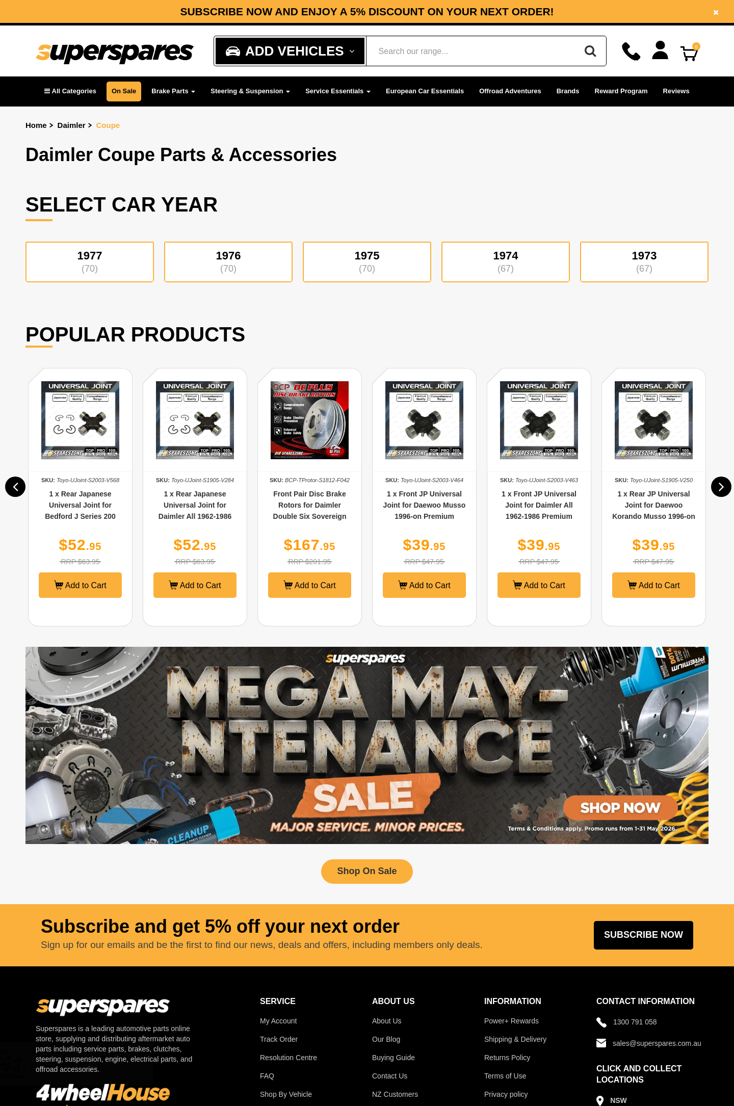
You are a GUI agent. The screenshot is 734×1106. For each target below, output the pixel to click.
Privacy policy (506, 1094)
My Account (278, 1021)
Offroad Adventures (510, 91)
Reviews (676, 91)
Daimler (72, 125)
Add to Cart (83, 585)
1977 (90, 261)
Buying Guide (393, 1058)
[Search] (590, 51)
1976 (228, 261)
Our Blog (386, 1039)
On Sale (124, 91)
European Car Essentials (425, 91)
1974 (505, 261)
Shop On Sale (367, 871)
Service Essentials (338, 91)
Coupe (108, 125)
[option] (367, 11)
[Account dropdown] (660, 50)
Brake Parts (173, 91)
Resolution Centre (288, 1058)
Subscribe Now (643, 935)
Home (36, 125)
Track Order (279, 1039)
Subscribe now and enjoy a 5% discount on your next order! (367, 12)
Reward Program (621, 91)
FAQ (267, 1076)
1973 (644, 261)
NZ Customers (395, 1094)
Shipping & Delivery (515, 1039)
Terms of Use (505, 1076)
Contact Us (389, 1076)
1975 (367, 261)
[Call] (631, 51)
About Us (387, 1021)
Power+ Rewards (511, 1021)
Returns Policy (507, 1058)
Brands (568, 91)
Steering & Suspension (250, 91)
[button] (70, 91)
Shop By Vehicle (286, 1094)
